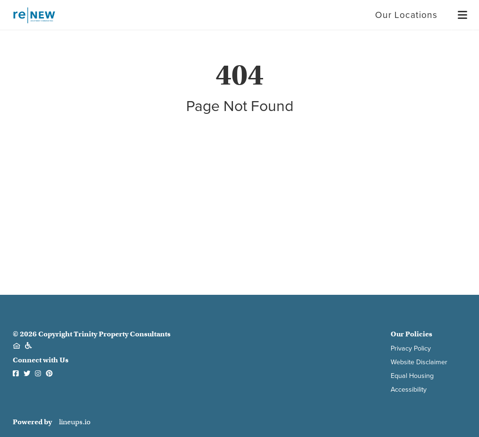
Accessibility (409, 390)
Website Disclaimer (419, 362)
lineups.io (75, 422)
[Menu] (462, 15)
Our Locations (406, 14)
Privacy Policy (411, 348)
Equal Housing (412, 376)
